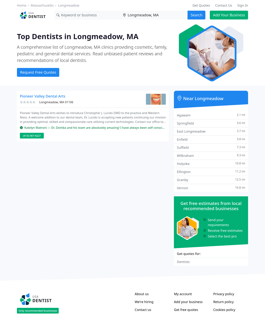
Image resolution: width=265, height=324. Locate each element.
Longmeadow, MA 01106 (56, 102)
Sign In (242, 5)
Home (21, 5)
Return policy (223, 302)
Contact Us (223, 5)
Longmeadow (68, 5)
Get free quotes (186, 309)
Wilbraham (211, 155)
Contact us (143, 309)
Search (196, 14)
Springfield (211, 123)
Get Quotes (201, 5)
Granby (211, 179)
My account (183, 294)
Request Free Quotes (38, 72)
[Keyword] (88, 15)
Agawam (211, 115)
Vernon (211, 188)
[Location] (154, 15)
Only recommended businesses (38, 310)
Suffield (211, 147)
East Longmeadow (211, 131)
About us (142, 294)
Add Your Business (229, 14)
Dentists (183, 262)
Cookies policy (224, 309)
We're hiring (144, 302)
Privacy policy (223, 294)
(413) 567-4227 (32, 135)
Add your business (188, 302)
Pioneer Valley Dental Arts (42, 96)
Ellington (211, 171)
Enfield (211, 139)
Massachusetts (42, 5)
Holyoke (211, 163)
